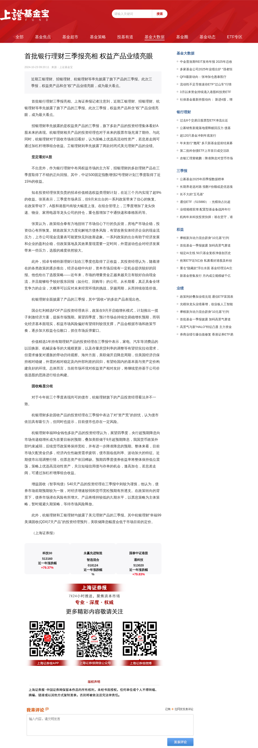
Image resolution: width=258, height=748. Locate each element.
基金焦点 (43, 37)
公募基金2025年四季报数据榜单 (202, 179)
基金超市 (70, 37)
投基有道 (125, 37)
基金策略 (98, 37)
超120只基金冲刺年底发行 (198, 135)
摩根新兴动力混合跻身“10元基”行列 (204, 238)
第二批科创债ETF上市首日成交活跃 (204, 150)
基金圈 (182, 37)
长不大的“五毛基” (192, 194)
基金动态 (208, 37)
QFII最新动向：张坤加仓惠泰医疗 (203, 77)
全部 (20, 37)
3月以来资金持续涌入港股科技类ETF (205, 92)
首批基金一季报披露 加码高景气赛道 (205, 245)
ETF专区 (234, 37)
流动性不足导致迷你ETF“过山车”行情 (206, 84)
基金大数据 (155, 37)
